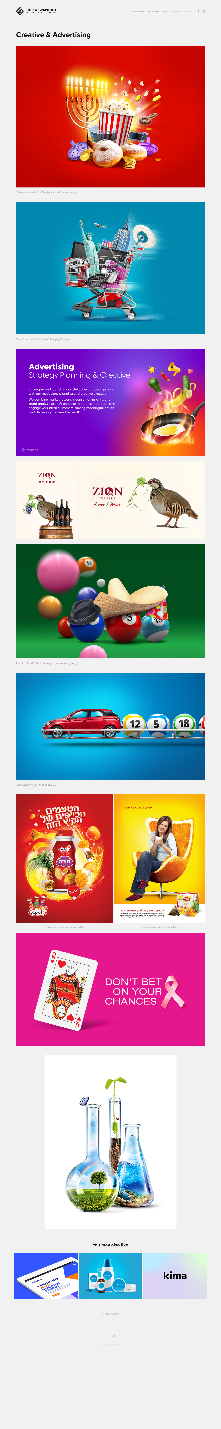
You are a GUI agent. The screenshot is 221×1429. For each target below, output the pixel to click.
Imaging (175, 11)
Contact (189, 11)
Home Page (138, 11)
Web (165, 11)
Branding (153, 11)
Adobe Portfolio (115, 1344)
